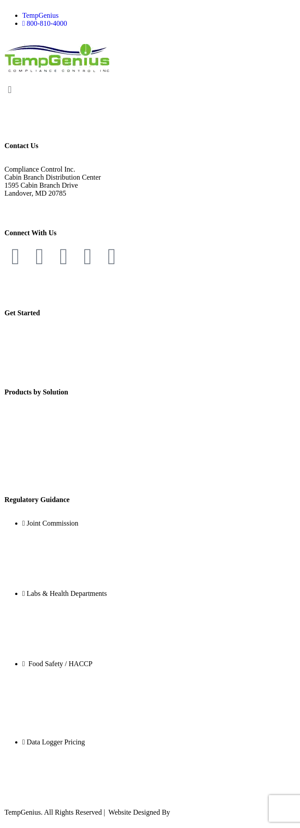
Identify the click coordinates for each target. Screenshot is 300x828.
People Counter (26, 476)
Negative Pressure (30, 461)
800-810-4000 (24, 201)
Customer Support (30, 352)
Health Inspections (31, 695)
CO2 (11, 446)
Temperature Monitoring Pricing (50, 781)
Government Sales (30, 344)
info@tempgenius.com (37, 209)
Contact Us (20, 360)
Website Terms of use (35, 289)
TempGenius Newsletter (39, 368)
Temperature (22, 415)
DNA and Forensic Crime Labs (48, 624)
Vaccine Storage (27, 632)
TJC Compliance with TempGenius (54, 562)
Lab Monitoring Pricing (38, 773)
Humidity (18, 430)
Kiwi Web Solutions (201, 812)
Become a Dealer (28, 336)
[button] (150, 89)
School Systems (27, 711)
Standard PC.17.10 (31, 554)
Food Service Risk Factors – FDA (52, 703)
